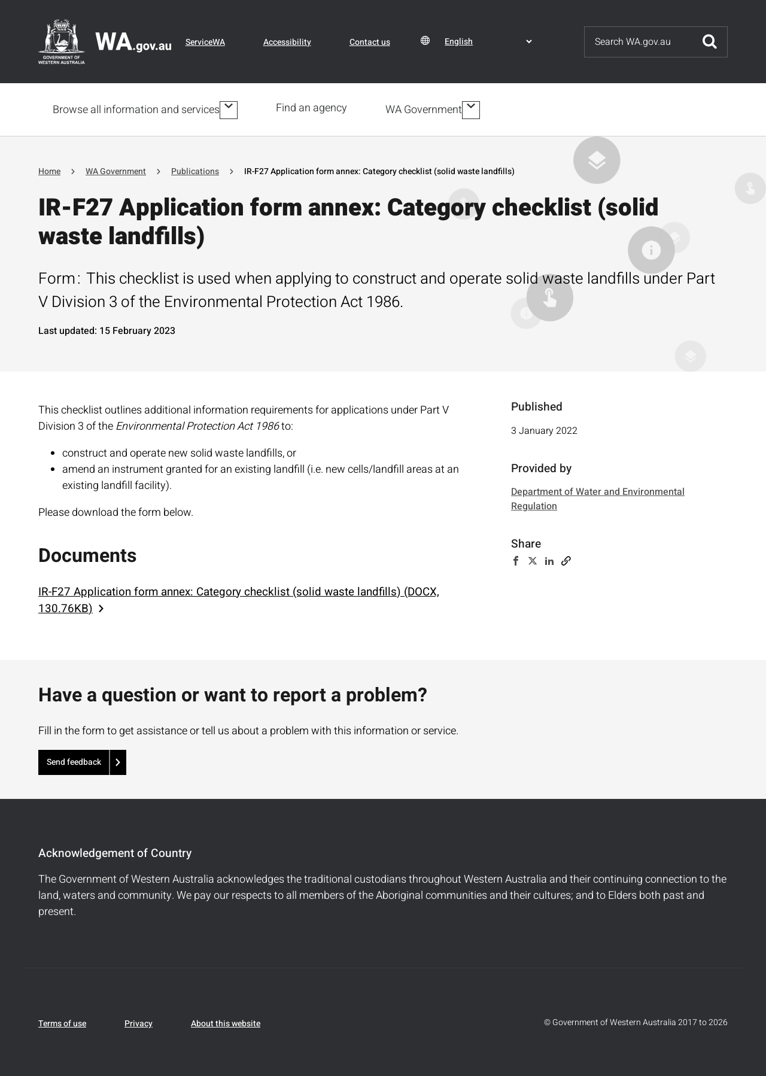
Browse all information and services (136, 109)
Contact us (369, 42)
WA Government (426, 109)
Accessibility (287, 42)
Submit (709, 42)
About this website (225, 1021)
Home (49, 169)
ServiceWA (205, 42)
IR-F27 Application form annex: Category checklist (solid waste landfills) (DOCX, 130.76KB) (238, 598)
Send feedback (74, 759)
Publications (195, 169)
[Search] (638, 42)
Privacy (138, 1021)
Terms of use (62, 1021)
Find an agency (313, 108)
